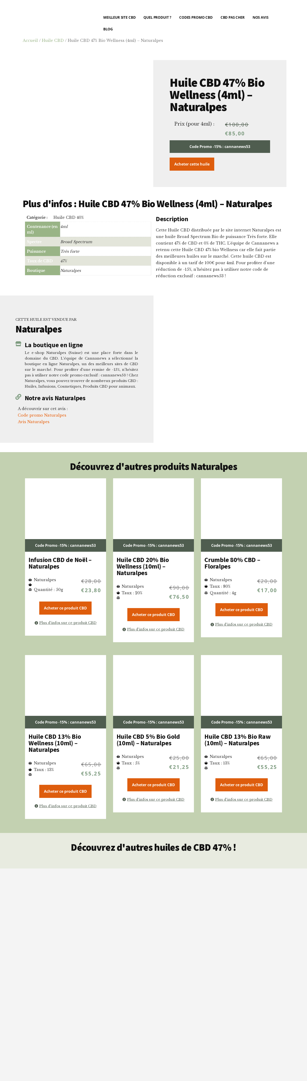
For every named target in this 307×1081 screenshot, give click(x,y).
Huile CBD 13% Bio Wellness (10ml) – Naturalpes (55, 743)
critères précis (145, 965)
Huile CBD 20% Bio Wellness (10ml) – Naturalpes (143, 566)
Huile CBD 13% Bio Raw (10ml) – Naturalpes (237, 739)
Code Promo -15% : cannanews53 (219, 146)
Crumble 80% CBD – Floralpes (232, 562)
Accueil (30, 40)
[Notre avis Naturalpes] (18, 397)
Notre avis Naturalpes (55, 398)
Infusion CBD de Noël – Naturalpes (60, 562)
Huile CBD (53, 40)
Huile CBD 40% (69, 217)
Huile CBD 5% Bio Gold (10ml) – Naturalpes (148, 739)
